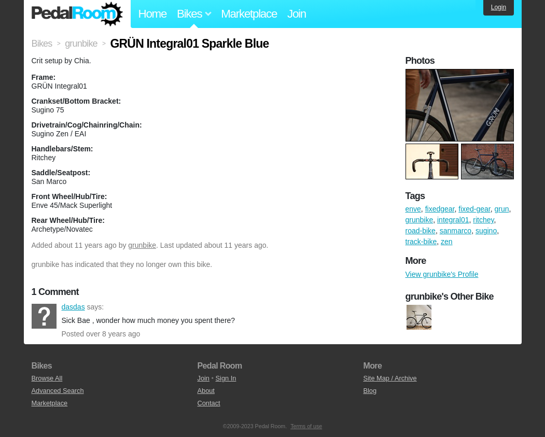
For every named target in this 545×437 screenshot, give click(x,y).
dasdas (44, 316)
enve (413, 209)
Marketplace (249, 13)
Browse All (47, 378)
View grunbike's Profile (442, 274)
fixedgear (440, 209)
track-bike (421, 241)
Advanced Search (58, 390)
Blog (369, 390)
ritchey (483, 220)
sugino (486, 231)
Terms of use (306, 426)
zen (447, 241)
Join (296, 13)
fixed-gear (474, 209)
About (205, 390)
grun (502, 209)
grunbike (142, 245)
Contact (208, 403)
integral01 (453, 220)
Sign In (226, 378)
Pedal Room (77, 14)
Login (498, 7)
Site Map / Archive (389, 378)
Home (152, 13)
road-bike (421, 231)
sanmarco (455, 231)
